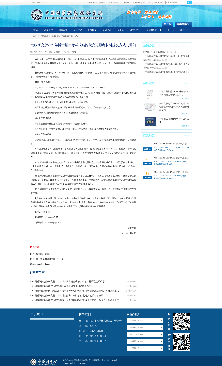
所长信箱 (136, 3)
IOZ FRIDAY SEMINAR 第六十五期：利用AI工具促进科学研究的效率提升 (171, 158)
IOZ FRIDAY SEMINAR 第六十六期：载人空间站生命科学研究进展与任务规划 (171, 143)
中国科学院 (158, 3)
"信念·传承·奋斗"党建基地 (95, 3)
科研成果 (77, 30)
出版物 (170, 30)
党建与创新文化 (154, 30)
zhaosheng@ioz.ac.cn (54, 222)
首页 (34, 36)
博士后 (120, 30)
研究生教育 (135, 30)
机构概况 (48, 30)
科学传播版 (183, 24)
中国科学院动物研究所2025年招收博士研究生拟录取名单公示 (62, 286)
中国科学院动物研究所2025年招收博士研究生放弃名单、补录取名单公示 (68, 281)
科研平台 (107, 30)
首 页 (35, 30)
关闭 (73, 52)
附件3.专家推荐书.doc (40, 264)
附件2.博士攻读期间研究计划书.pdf (46, 259)
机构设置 (63, 30)
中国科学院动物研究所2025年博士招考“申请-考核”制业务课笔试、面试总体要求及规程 (75, 300)
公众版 (167, 24)
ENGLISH (147, 3)
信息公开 (184, 30)
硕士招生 (180, 45)
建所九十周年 (114, 3)
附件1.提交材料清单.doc (41, 254)
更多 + (187, 83)
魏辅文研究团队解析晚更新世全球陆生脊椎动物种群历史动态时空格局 (174, 106)
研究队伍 (92, 30)
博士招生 (65, 36)
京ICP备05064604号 (109, 360)
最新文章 (38, 272)
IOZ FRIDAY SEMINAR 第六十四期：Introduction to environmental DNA (171, 172)
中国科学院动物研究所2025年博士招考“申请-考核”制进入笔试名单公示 (67, 295)
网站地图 (126, 3)
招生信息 (56, 36)
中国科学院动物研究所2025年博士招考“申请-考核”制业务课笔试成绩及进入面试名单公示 (75, 291)
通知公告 (74, 36)
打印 (66, 52)
